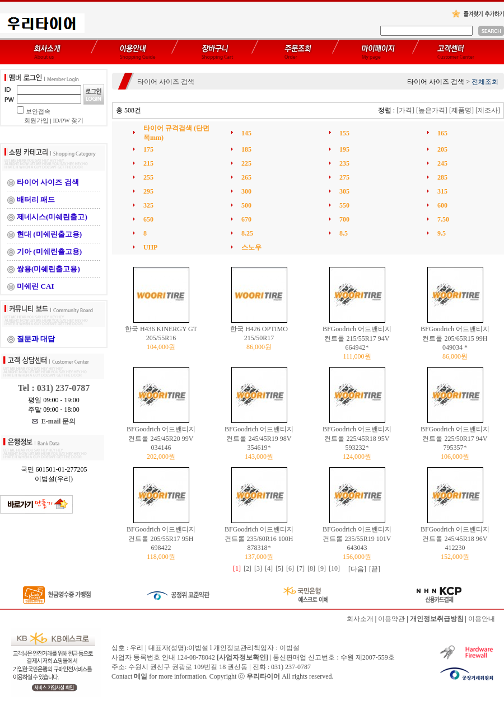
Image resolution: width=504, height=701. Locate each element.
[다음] (357, 569)
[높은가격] (431, 110)
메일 (140, 676)
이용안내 (481, 619)
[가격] (405, 110)
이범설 (289, 648)
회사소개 (360, 619)
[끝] (374, 569)
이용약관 (391, 619)
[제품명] (461, 110)
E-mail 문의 (54, 421)
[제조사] (487, 110)
